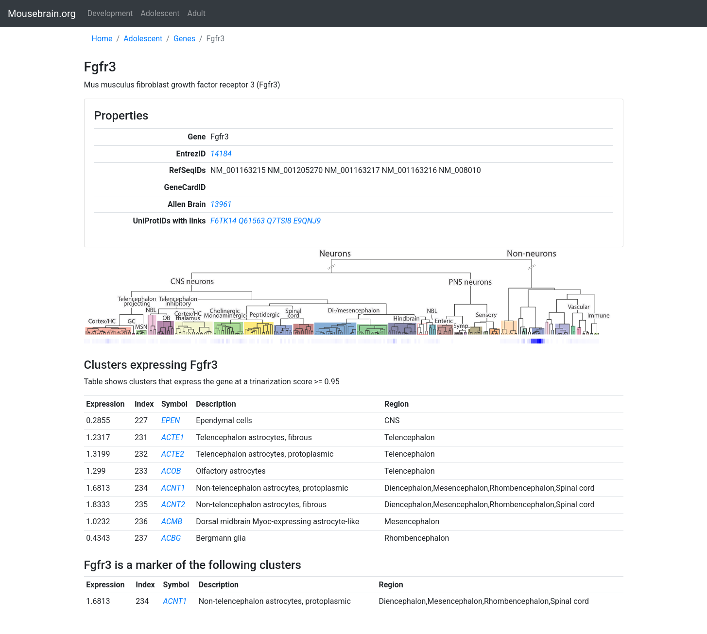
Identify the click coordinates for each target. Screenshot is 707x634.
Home (102, 38)
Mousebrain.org (42, 13)
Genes (184, 38)
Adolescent (159, 13)
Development (110, 13)
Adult (197, 13)
